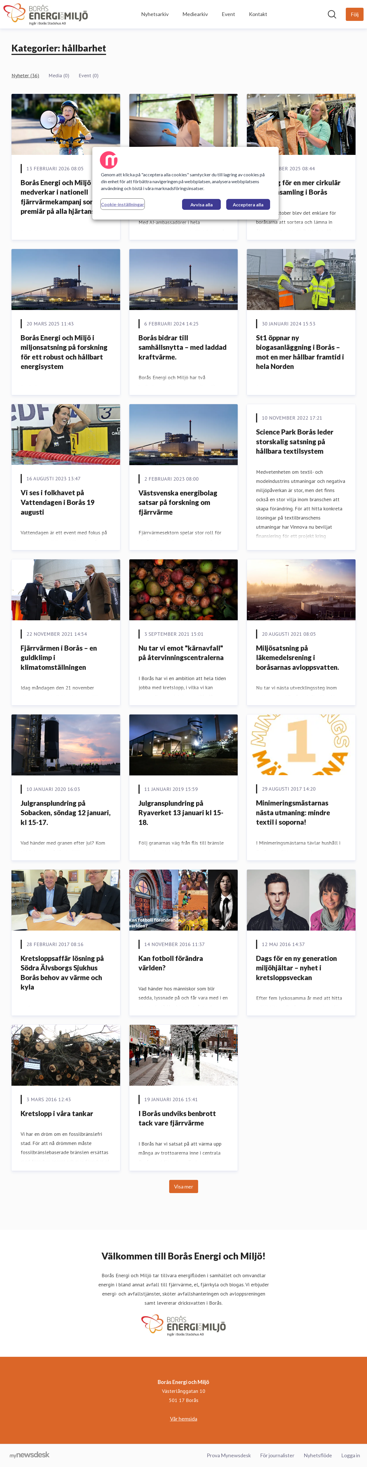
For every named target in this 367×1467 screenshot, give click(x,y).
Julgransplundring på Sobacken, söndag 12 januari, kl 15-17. (66, 812)
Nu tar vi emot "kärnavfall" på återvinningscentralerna (181, 653)
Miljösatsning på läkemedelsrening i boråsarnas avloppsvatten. (297, 657)
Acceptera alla (248, 204)
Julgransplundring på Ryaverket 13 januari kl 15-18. (180, 812)
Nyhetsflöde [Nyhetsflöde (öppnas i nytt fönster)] (318, 1455)
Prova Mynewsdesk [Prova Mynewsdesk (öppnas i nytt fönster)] (229, 1455)
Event (228, 14)
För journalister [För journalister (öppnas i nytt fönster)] (277, 1455)
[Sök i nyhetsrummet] (332, 14)
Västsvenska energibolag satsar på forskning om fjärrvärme (177, 502)
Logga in (350, 1455)
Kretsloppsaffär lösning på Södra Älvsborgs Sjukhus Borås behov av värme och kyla (62, 972)
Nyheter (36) (25, 75)
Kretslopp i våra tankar (57, 1113)
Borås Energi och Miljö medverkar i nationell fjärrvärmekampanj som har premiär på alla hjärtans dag (64, 197)
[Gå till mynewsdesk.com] (29, 1455)
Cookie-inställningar (122, 204)
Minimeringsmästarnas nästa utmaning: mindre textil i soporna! (293, 812)
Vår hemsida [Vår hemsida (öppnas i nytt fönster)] (183, 1418)
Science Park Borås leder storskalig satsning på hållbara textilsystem (294, 441)
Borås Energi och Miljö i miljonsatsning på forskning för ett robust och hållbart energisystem (64, 352)
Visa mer (183, 1186)
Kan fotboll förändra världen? (170, 963)
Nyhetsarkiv (155, 14)
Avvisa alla (201, 204)
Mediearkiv (195, 14)
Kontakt (258, 14)
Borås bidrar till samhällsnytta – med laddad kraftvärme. (182, 347)
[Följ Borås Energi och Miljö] (355, 14)
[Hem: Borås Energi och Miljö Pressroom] (45, 14)
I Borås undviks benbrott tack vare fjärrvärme (177, 1118)
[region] (185, 183)
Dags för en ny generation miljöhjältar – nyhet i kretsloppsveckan (296, 968)
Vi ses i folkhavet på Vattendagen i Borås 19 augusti (58, 502)
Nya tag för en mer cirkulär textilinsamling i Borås (298, 187)
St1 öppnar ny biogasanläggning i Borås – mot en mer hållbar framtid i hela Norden (300, 352)
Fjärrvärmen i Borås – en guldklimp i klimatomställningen (59, 657)
